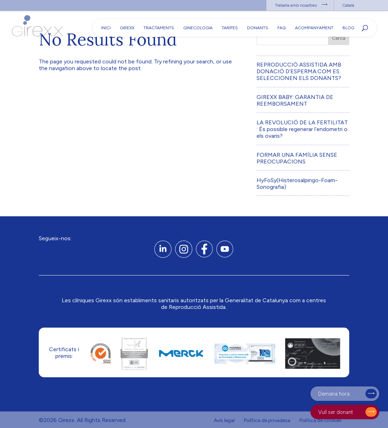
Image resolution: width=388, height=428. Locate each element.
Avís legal (224, 420)
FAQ (281, 27)
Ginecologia (198, 27)
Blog (348, 27)
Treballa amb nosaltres (296, 5)
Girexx (127, 27)
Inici (106, 27)
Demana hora (334, 394)
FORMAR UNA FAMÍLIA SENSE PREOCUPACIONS (297, 158)
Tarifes (230, 27)
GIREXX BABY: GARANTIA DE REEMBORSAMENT (295, 100)
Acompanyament (314, 27)
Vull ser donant (335, 412)
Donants (257, 27)
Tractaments (158, 27)
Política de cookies (320, 420)
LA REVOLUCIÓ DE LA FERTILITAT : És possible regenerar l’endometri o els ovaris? (302, 129)
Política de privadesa (267, 420)
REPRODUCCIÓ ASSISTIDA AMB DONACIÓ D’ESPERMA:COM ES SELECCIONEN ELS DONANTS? (299, 71)
